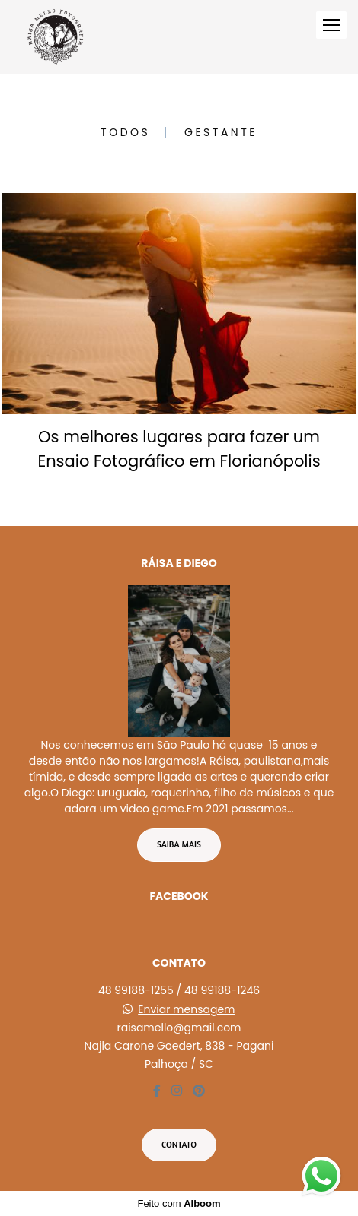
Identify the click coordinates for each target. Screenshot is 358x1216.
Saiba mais (179, 844)
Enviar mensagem (186, 1009)
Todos (125, 132)
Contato (179, 1144)
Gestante (220, 132)
